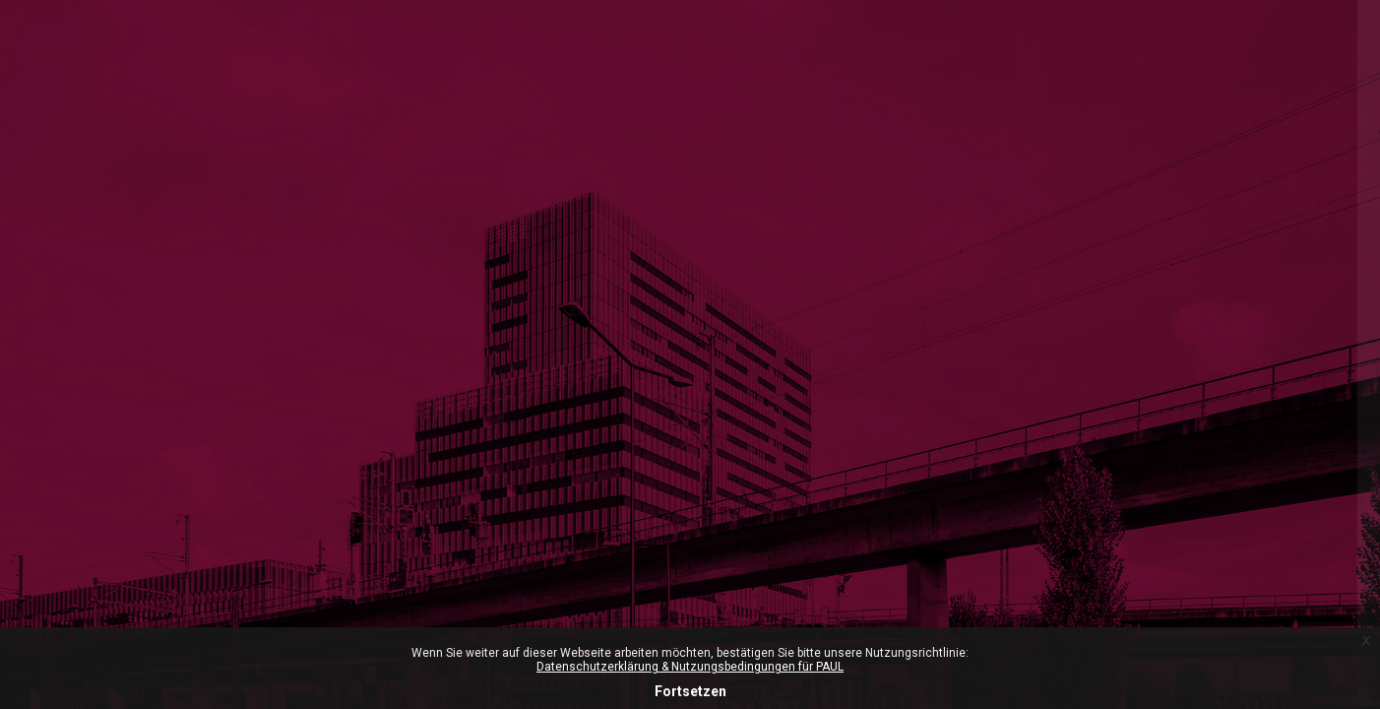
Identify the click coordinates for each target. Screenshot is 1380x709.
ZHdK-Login (1173, 312)
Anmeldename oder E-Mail (1082, 451)
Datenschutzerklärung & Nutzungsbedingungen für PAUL (690, 667)
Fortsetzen (690, 691)
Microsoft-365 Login (1058, 227)
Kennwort (1027, 547)
